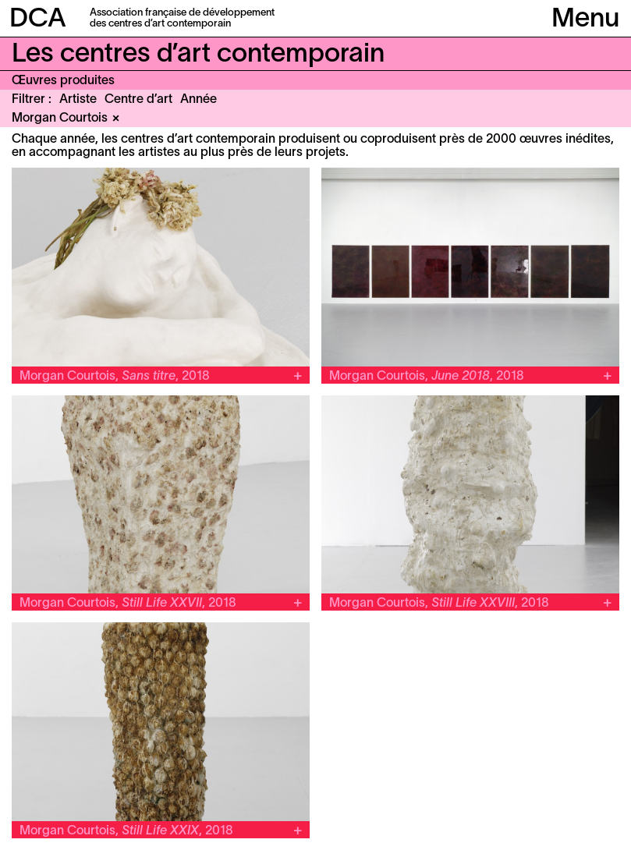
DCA (37, 20)
